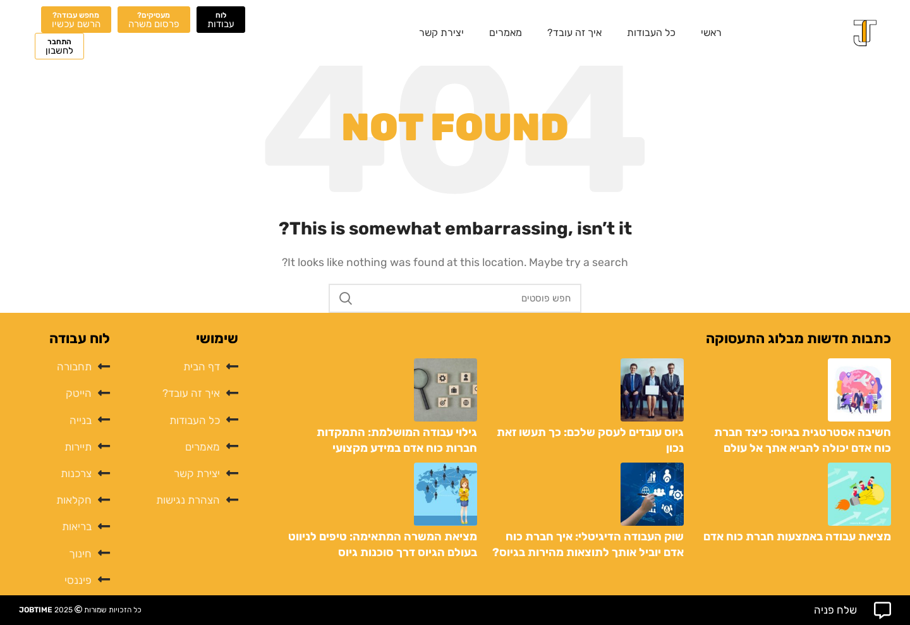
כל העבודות (651, 33)
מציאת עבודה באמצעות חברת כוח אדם (797, 536)
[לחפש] (455, 298)
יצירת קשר (441, 33)
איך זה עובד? (574, 33)
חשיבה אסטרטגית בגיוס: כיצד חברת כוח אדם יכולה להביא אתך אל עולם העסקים (802, 448)
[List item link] (180, 366)
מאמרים (505, 33)
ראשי (711, 33)
